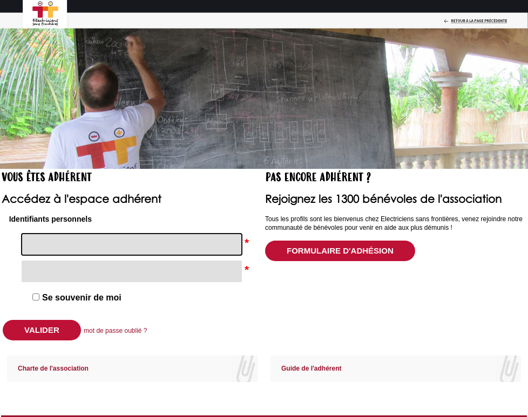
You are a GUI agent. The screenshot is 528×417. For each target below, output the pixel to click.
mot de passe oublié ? (115, 330)
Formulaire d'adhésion (340, 250)
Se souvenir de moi (81, 297)
